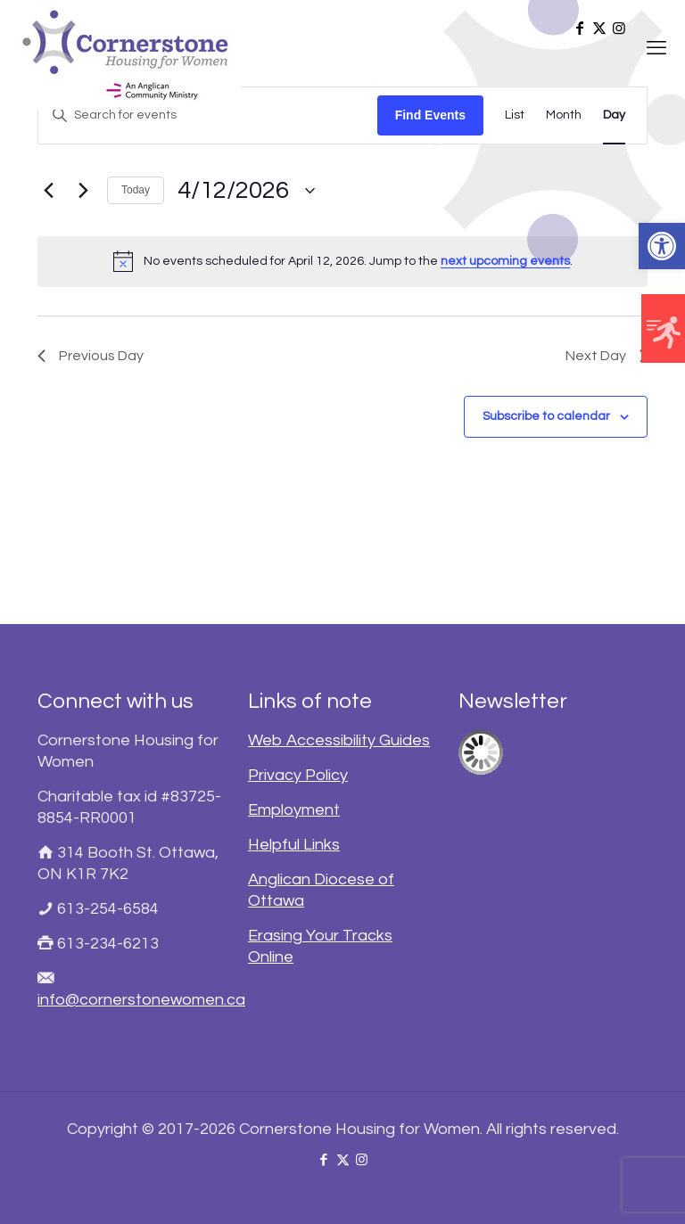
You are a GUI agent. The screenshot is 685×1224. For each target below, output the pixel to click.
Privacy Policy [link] (298, 775)
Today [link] (135, 190)
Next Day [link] (606, 356)
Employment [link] (294, 809)
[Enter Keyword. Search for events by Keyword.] (207, 115)
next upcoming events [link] (505, 261)
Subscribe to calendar (546, 416)
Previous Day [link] (90, 356)
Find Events (430, 115)
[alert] (342, 261)
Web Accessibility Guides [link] (339, 740)
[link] (662, 246)
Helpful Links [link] (294, 844)
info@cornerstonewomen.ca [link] (141, 999)
